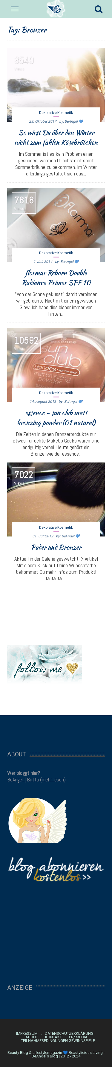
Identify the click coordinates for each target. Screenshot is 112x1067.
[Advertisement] (56, 729)
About (31, 1037)
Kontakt (53, 1037)
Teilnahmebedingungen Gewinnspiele (58, 1041)
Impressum (27, 1033)
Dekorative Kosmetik (56, 113)
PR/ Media (78, 1037)
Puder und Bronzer (56, 547)
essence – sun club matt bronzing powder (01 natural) (56, 417)
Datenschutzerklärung (69, 1033)
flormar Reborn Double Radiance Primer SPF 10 (56, 277)
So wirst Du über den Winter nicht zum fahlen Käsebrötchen (56, 137)
